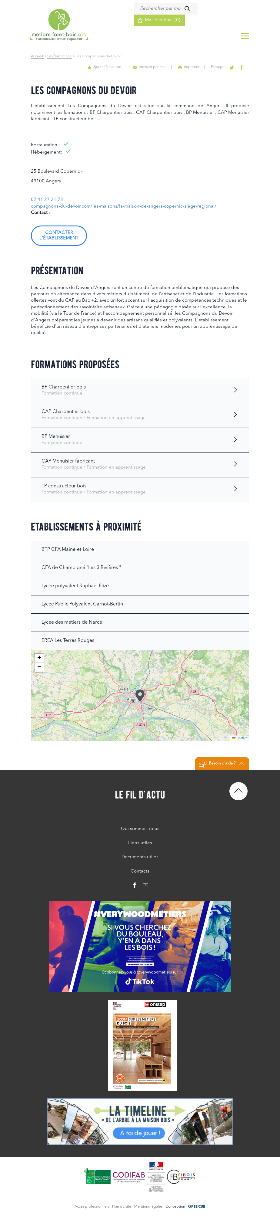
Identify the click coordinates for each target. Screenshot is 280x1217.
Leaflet (240, 738)
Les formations (59, 56)
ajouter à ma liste (109, 67)
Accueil (37, 56)
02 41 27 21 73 (47, 200)
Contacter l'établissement (58, 236)
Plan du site (121, 1207)
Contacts (140, 871)
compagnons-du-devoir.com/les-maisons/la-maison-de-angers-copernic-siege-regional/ (123, 206)
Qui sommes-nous (140, 829)
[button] (140, 696)
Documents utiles (140, 857)
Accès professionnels (92, 1207)
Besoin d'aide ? (221, 764)
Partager (219, 67)
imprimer (191, 67)
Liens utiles (140, 843)
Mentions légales (148, 1207)
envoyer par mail (153, 67)
